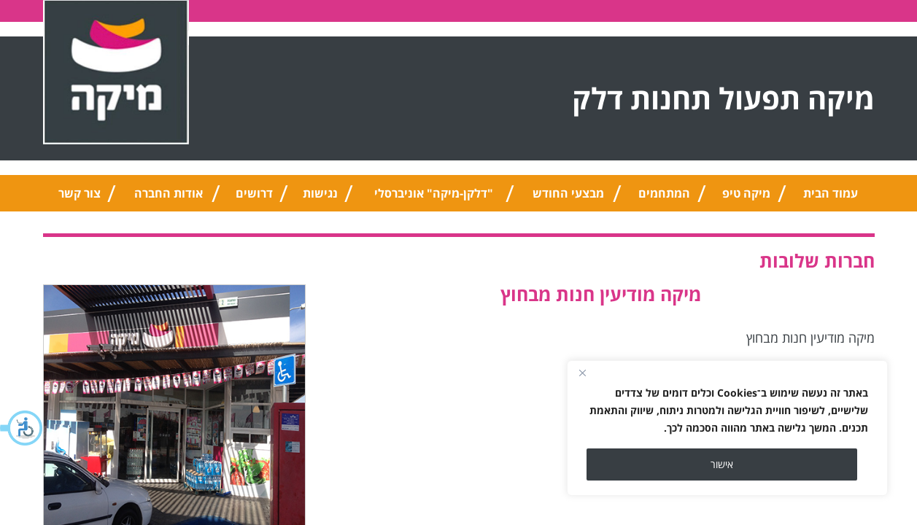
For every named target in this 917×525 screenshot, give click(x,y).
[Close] (582, 372)
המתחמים (664, 193)
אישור (722, 464)
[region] (727, 428)
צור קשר (79, 193)
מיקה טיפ (746, 193)
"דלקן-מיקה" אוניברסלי (433, 193)
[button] (22, 428)
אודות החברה (168, 193)
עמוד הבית (830, 193)
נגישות (320, 193)
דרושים (254, 193)
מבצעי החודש (568, 193)
